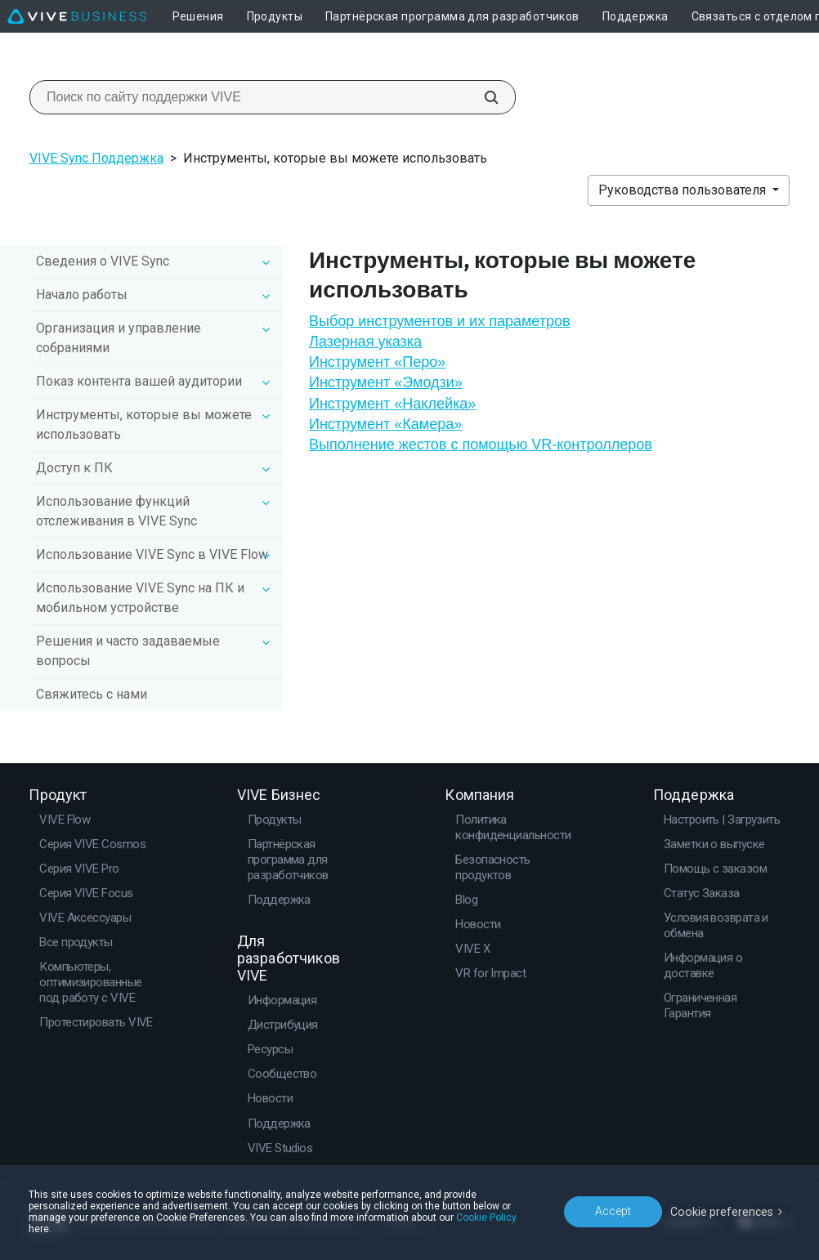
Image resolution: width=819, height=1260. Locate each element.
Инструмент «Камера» (385, 424)
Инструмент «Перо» (377, 362)
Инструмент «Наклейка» (392, 403)
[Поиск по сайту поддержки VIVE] (482, 97)
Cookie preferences (722, 1211)
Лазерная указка (365, 341)
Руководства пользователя (683, 190)
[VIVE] (76, 16)
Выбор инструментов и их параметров (440, 321)
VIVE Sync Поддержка (96, 158)
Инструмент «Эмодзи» (386, 382)
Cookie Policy (486, 1217)
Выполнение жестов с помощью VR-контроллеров (480, 444)
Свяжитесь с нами (91, 694)
